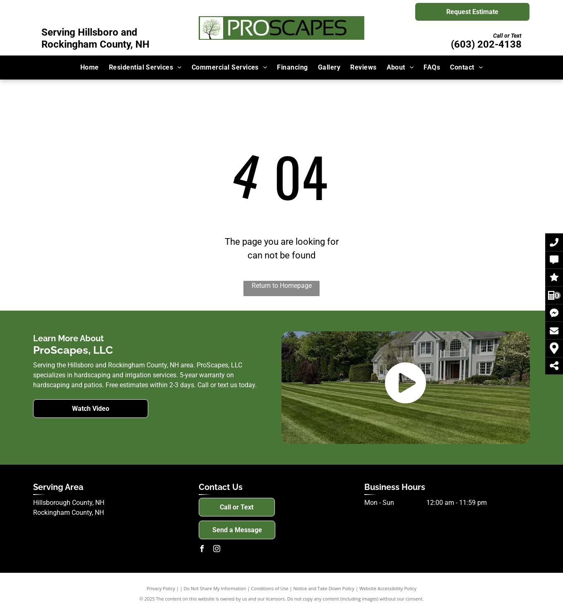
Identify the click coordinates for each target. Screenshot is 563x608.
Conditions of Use (270, 588)
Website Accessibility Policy (387, 588)
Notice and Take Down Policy (324, 588)
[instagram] (217, 549)
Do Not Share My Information (215, 588)
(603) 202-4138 (486, 44)
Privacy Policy (161, 588)
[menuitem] (89, 67)
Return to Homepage (282, 286)
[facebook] (202, 549)
